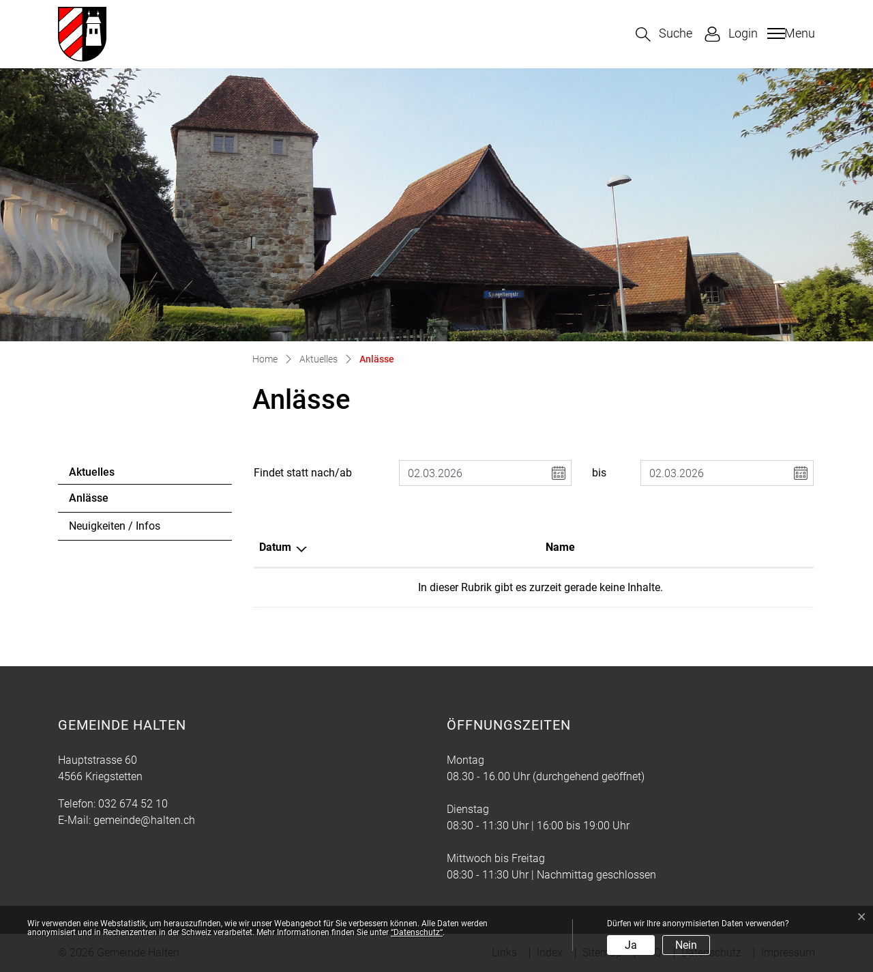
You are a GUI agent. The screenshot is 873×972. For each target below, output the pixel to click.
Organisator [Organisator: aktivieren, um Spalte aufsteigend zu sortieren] (671, 547)
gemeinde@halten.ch (144, 820)
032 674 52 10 (133, 803)
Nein (686, 945)
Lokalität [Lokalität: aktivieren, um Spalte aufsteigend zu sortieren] (519, 547)
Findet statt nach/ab (303, 472)
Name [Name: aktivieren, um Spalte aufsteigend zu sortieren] (396, 547)
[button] (664, 34)
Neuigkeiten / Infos (114, 525)
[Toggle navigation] (789, 33)
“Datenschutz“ (417, 932)
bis (599, 472)
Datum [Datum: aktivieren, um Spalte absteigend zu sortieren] (275, 547)
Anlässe (106, 501)
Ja (631, 945)
